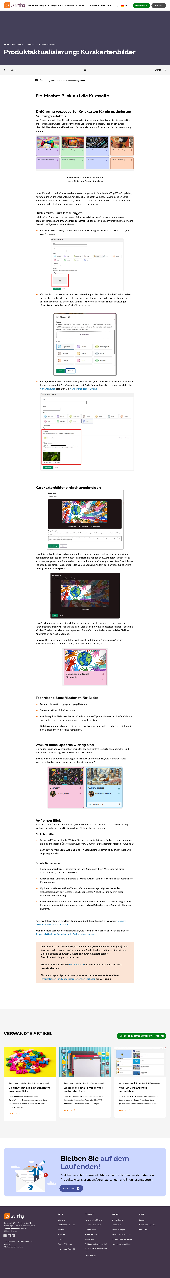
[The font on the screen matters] (30, 1084)
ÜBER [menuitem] (60, 1214)
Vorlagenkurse (47, 388)
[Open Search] (117, 5)
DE (124, 5)
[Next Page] (160, 70)
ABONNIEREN (71, 1188)
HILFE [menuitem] (141, 1214)
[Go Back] (85, 70)
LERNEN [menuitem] (115, 1214)
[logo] (14, 1216)
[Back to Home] (14, 5)
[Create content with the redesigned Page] (85, 1084)
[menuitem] (45, 5)
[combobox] (124, 5)
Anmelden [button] (157, 5)
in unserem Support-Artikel (83, 388)
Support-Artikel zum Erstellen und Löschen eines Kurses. (65, 934)
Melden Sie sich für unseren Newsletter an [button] (142, 1036)
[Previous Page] (10, 70)
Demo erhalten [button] (141, 5)
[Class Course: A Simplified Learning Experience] (140, 1084)
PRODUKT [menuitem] (89, 1214)
